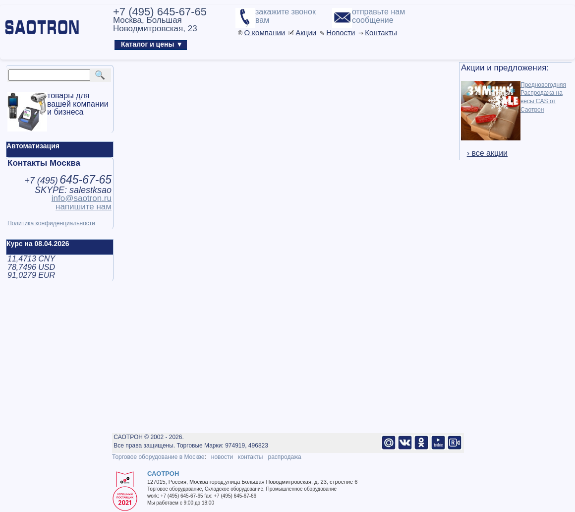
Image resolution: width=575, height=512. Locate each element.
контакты (250, 456)
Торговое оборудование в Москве (158, 456)
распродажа (284, 456)
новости (222, 456)
